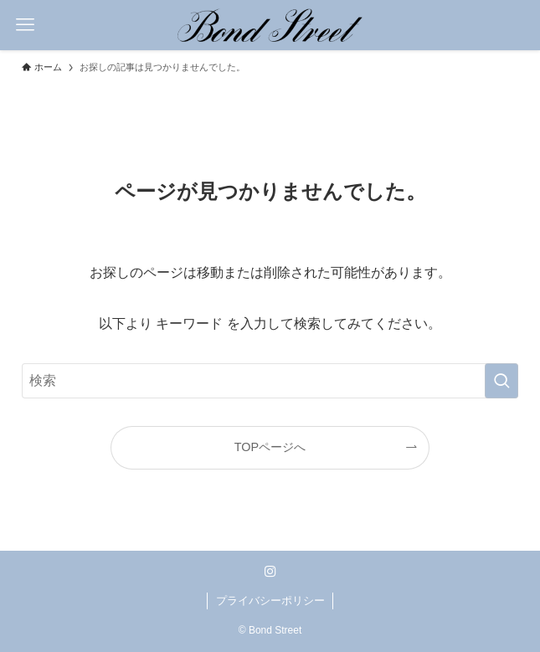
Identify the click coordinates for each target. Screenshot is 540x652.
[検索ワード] (270, 380)
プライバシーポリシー (270, 600)
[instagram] (270, 571)
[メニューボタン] (25, 25)
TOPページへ (270, 447)
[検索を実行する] (501, 380)
